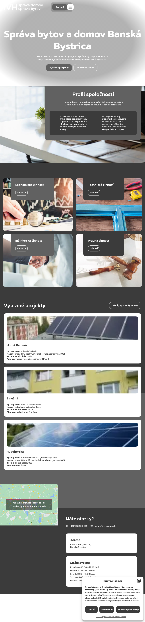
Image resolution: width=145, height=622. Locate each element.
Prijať (92, 609)
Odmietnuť (107, 609)
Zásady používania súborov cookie (111, 616)
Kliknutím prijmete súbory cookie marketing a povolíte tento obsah (29, 504)
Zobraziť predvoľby (128, 609)
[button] (138, 580)
